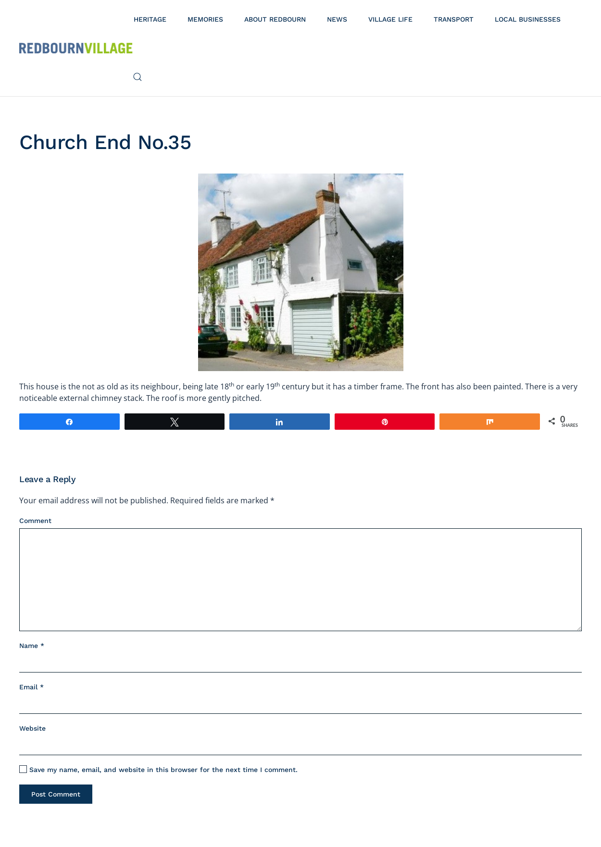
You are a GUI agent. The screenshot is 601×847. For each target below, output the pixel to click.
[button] (137, 77)
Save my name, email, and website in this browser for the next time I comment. (158, 769)
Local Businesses (528, 19)
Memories (205, 19)
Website (32, 728)
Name (31, 645)
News (337, 19)
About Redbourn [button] (275, 19)
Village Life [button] (390, 19)
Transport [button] (454, 19)
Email (31, 687)
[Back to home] (76, 48)
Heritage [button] (150, 19)
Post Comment (55, 794)
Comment (35, 520)
